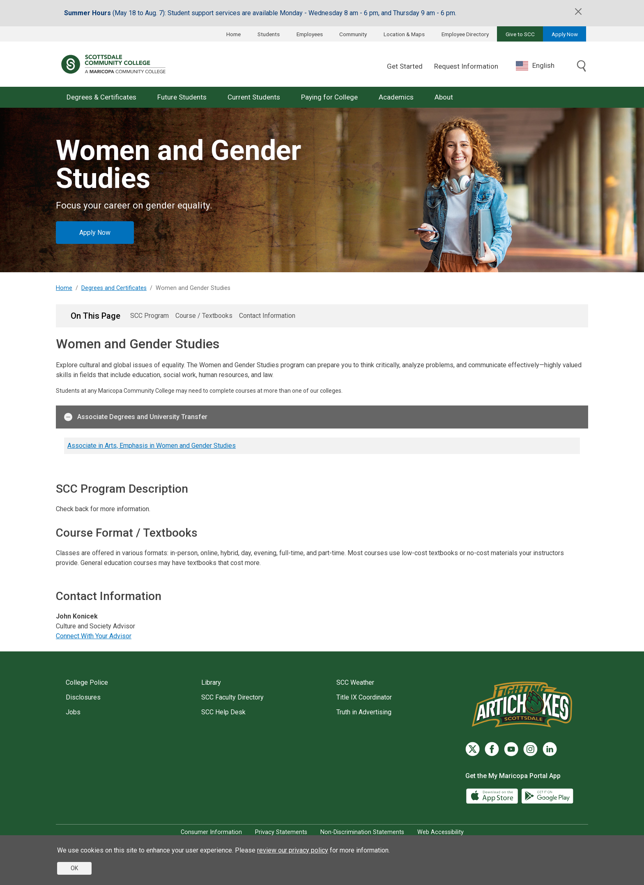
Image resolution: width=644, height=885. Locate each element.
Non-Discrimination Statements (362, 832)
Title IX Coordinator (364, 697)
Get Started (405, 66)
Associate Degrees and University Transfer (135, 417)
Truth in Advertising (363, 712)
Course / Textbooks (203, 316)
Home (233, 34)
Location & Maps (404, 34)
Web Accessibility (440, 832)
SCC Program (149, 316)
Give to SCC (520, 34)
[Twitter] (472, 749)
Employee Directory (465, 34)
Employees (310, 34)
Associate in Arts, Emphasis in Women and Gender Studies (151, 445)
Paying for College (329, 97)
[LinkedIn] (550, 749)
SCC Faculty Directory (232, 697)
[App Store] (492, 795)
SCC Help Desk (223, 712)
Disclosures (83, 697)
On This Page (95, 316)
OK (74, 868)
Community (353, 34)
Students (269, 34)
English (535, 66)
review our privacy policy (292, 850)
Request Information (466, 66)
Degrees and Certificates (114, 288)
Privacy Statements (281, 832)
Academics (396, 97)
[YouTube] (511, 749)
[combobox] (541, 65)
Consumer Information (211, 832)
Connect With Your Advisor (93, 636)
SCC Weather (355, 682)
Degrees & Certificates (101, 97)
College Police (87, 682)
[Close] (578, 11)
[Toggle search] (581, 66)
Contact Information (267, 316)
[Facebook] (492, 749)
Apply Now (565, 34)
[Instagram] (530, 749)
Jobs (73, 712)
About (444, 97)
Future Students (182, 97)
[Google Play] (547, 795)
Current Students (254, 97)
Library (211, 682)
